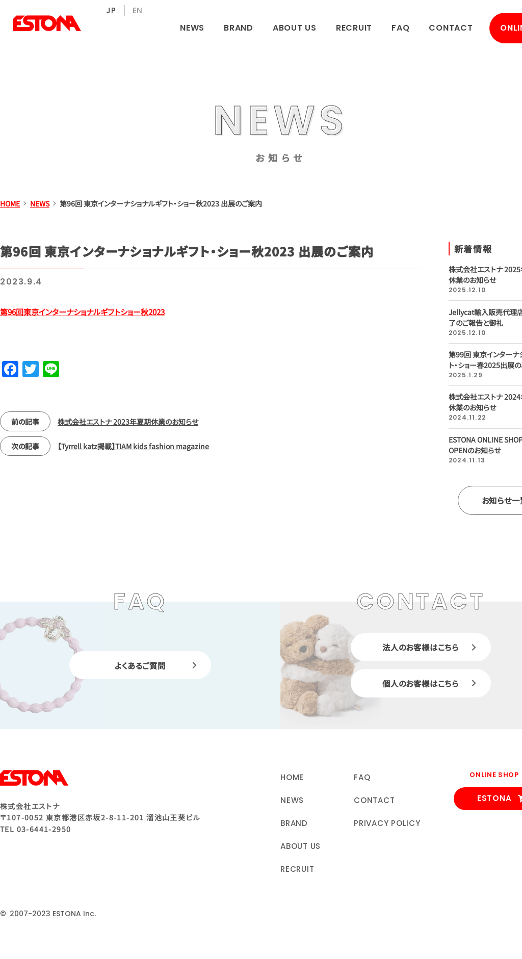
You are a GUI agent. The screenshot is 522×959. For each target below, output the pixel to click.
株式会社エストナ (47, 23)
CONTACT (451, 28)
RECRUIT (354, 28)
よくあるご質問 (140, 666)
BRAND (238, 28)
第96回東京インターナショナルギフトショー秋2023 (82, 311)
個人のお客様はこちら (420, 685)
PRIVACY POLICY (387, 824)
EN (138, 10)
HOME (292, 778)
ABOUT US (295, 28)
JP (111, 10)
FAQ (400, 28)
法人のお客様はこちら (420, 647)
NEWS (192, 28)
